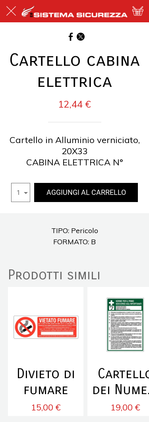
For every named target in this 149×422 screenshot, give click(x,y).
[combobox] (20, 192)
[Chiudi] (11, 11)
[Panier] (137, 11)
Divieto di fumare (46, 382)
